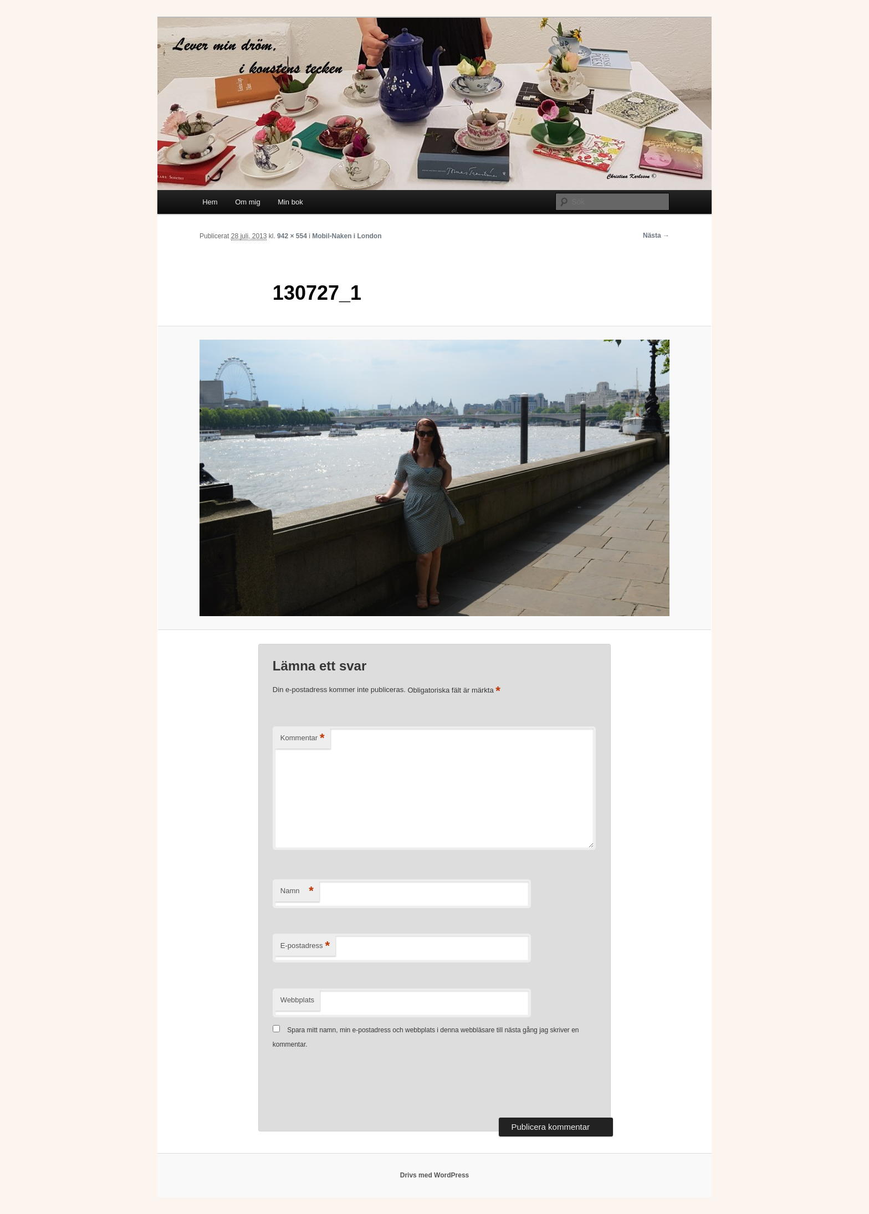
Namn (297, 891)
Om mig (247, 202)
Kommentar (302, 738)
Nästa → (656, 235)
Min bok (290, 202)
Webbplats (297, 1000)
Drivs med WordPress (434, 1175)
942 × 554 (292, 236)
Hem (209, 202)
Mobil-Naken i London (346, 236)
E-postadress (305, 946)
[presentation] (357, 1085)
